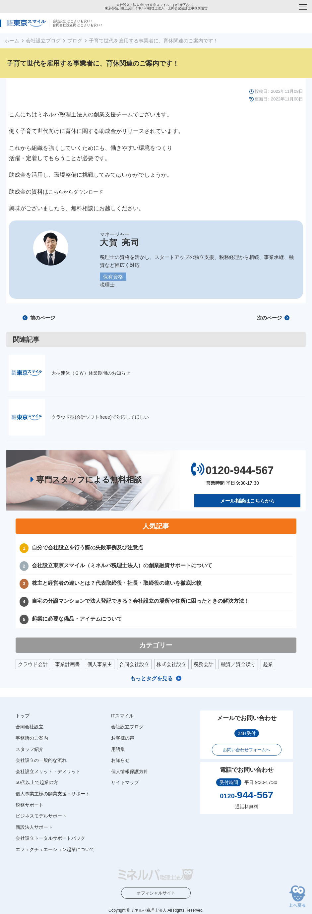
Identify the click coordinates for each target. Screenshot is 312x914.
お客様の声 (122, 738)
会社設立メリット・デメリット (48, 771)
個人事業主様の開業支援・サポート (53, 793)
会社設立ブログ (43, 40)
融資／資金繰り (238, 664)
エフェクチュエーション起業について (55, 849)
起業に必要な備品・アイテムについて (77, 619)
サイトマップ (125, 782)
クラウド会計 (33, 664)
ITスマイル (122, 715)
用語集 (118, 749)
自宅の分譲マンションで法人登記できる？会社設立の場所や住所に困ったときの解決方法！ (140, 601)
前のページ (39, 318)
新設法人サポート (34, 827)
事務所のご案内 (32, 738)
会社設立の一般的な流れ (41, 760)
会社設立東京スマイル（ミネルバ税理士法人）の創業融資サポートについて (122, 565)
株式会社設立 (171, 664)
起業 (268, 664)
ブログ (74, 40)
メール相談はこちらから (247, 501)
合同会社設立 (134, 664)
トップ (23, 715)
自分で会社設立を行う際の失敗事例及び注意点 (87, 547)
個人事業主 (99, 664)
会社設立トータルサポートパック (50, 838)
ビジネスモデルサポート (41, 816)
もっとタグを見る (151, 678)
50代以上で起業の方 (37, 782)
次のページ (273, 318)
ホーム (11, 40)
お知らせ (120, 760)
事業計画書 (67, 664)
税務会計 (204, 664)
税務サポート (29, 804)
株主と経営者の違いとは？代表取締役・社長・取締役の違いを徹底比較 (117, 583)
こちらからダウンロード (75, 192)
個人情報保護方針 (129, 771)
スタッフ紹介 (29, 749)
